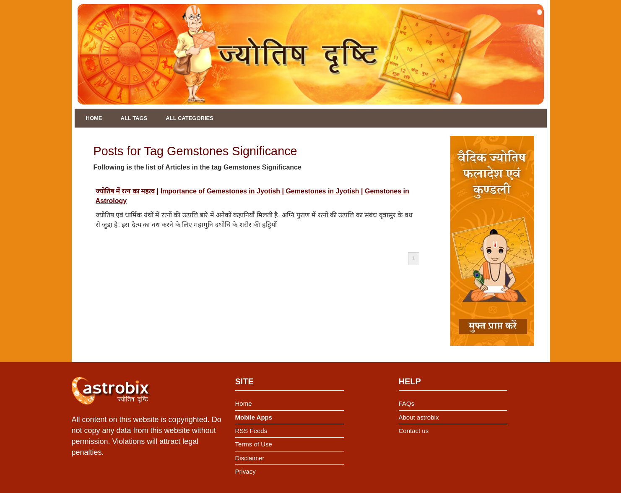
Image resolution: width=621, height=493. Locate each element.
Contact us (414, 430)
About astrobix (419, 417)
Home (94, 118)
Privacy (245, 471)
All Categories (189, 118)
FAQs (407, 403)
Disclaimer (250, 458)
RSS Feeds (251, 430)
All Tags (134, 118)
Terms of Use (253, 444)
